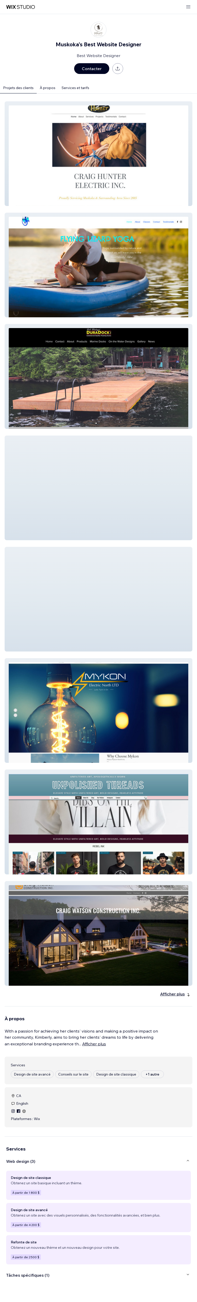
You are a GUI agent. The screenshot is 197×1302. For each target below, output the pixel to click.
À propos (47, 87)
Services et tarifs (75, 87)
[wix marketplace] (20, 7)
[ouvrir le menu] (188, 7)
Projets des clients (18, 87)
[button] (98, 153)
